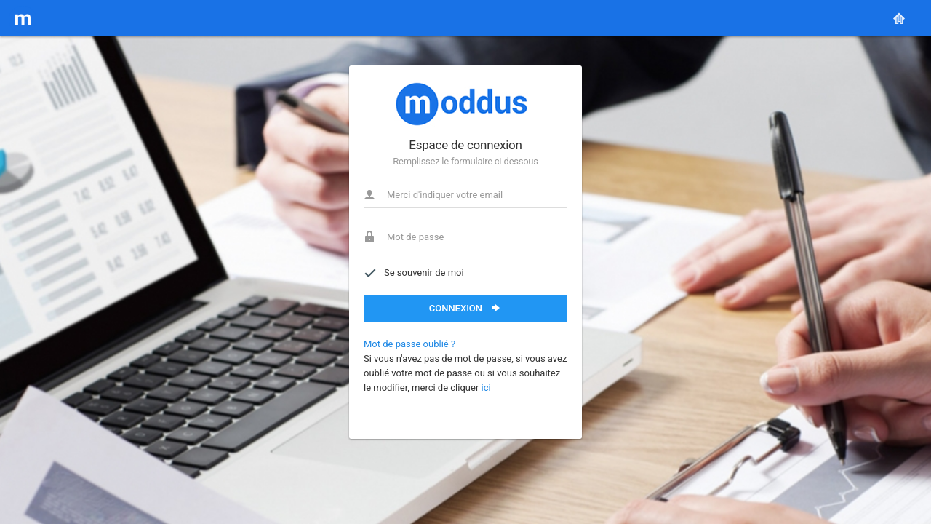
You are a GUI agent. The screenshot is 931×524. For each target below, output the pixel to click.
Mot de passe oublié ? (409, 343)
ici (486, 387)
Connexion (466, 308)
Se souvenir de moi (414, 272)
